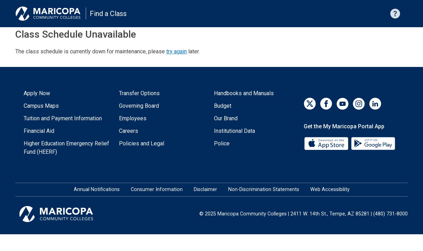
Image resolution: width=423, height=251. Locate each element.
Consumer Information (157, 189)
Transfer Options (139, 93)
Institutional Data (234, 131)
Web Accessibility (330, 189)
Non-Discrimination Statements (263, 189)
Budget (222, 105)
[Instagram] (359, 104)
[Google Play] (373, 143)
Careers (128, 131)
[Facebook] (326, 104)
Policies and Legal (141, 143)
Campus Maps (41, 105)
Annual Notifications (97, 189)
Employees (132, 118)
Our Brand (226, 118)
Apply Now (37, 93)
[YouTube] (342, 104)
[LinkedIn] (375, 104)
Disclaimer (205, 189)
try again (176, 51)
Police (222, 143)
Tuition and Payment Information (63, 118)
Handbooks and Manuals (244, 93)
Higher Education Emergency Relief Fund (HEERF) (66, 147)
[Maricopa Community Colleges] (64, 214)
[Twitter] (310, 104)
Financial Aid (39, 131)
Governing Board (139, 105)
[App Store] (327, 143)
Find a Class (108, 13)
